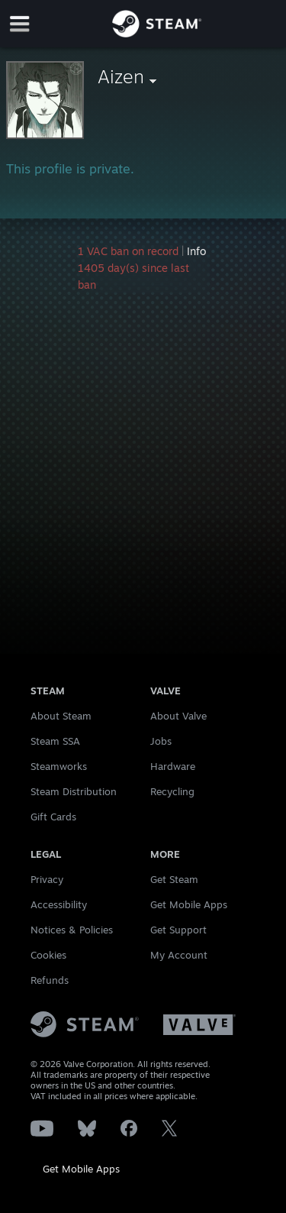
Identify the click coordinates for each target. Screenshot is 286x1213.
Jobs (161, 741)
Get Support (178, 929)
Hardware (172, 766)
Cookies (48, 955)
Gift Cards (53, 816)
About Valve (178, 716)
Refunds (50, 980)
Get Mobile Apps (81, 1169)
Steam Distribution (74, 791)
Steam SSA (55, 741)
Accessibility (59, 904)
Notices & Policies (72, 929)
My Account (178, 955)
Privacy (47, 879)
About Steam (61, 716)
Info (196, 250)
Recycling (172, 791)
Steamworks (59, 766)
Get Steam (174, 879)
